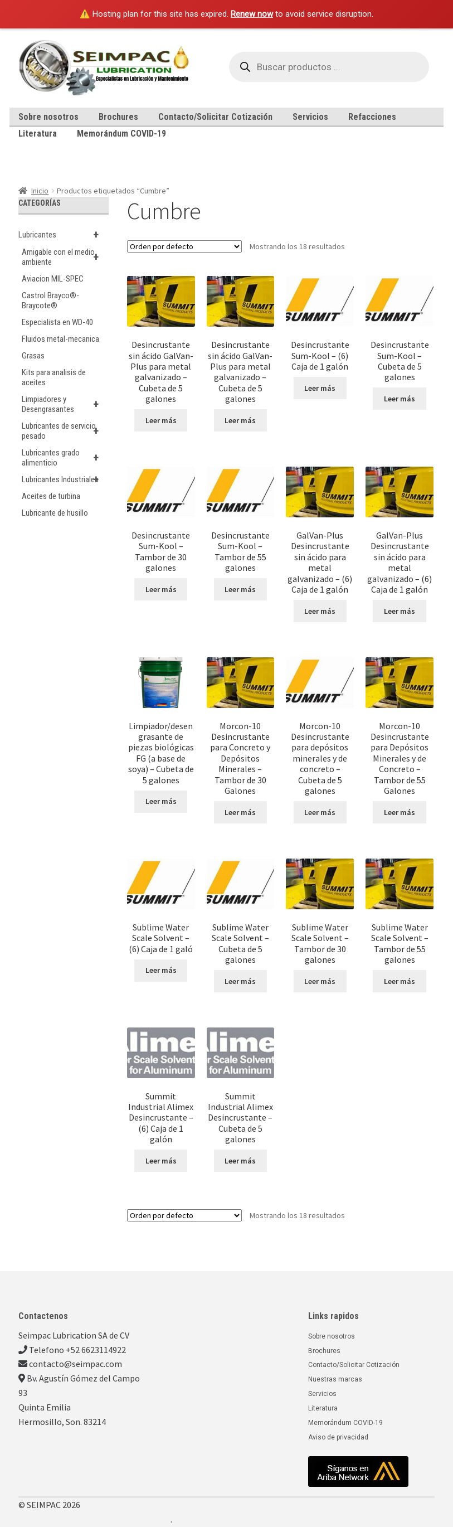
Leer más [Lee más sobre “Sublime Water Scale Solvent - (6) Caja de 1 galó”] (161, 970)
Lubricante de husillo (55, 513)
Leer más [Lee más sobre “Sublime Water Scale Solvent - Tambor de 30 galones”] (319, 981)
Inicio (39, 191)
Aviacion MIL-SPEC (53, 279)
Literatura (37, 133)
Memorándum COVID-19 (121, 133)
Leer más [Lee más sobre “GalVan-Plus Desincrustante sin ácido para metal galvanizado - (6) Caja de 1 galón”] (319, 611)
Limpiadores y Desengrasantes (65, 404)
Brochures (118, 117)
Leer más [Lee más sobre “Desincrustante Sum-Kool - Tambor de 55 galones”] (240, 589)
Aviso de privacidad (338, 1437)
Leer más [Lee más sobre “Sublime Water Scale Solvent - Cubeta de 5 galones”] (240, 981)
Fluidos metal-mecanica (60, 339)
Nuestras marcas (335, 1379)
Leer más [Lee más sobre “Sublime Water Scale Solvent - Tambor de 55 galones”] (399, 981)
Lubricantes (63, 235)
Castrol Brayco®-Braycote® (50, 300)
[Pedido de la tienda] (184, 246)
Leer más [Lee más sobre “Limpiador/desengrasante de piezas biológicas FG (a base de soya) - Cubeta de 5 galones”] (161, 801)
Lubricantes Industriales (65, 479)
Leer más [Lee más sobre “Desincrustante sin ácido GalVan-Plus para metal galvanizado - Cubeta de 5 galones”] (161, 420)
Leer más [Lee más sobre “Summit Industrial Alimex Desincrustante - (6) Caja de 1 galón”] (161, 1161)
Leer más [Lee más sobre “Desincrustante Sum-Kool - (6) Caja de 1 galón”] (319, 388)
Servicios (310, 117)
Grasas (33, 356)
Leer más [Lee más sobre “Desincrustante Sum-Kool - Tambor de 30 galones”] (161, 589)
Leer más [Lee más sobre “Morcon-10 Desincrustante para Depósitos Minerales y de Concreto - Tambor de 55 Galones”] (399, 812)
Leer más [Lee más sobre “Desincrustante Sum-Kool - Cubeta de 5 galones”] (399, 399)
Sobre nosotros (48, 117)
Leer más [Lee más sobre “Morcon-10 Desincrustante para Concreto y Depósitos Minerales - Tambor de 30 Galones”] (240, 812)
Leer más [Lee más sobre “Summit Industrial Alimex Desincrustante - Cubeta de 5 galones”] (240, 1161)
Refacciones (372, 117)
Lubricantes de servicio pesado (65, 431)
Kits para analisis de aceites (54, 377)
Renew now (252, 14)
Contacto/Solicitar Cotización (215, 117)
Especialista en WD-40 (57, 322)
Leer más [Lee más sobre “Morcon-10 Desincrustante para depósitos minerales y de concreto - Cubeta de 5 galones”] (319, 812)
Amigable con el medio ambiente (65, 257)
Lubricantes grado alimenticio (65, 457)
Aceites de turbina (51, 496)
